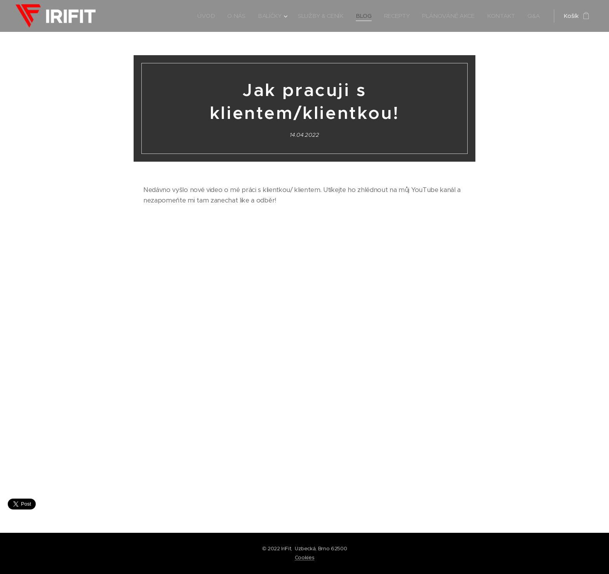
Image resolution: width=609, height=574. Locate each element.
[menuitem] (201, 16)
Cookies (305, 557)
